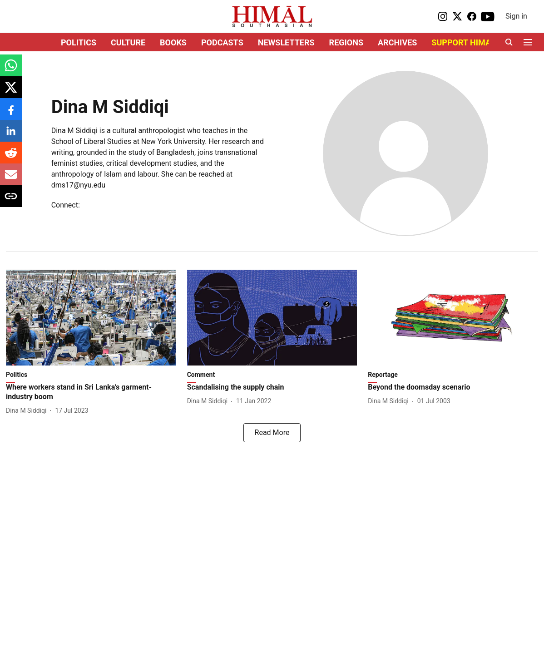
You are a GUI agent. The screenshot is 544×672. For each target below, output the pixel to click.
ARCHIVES (397, 42)
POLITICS (78, 42)
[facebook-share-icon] (11, 113)
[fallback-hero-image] (91, 318)
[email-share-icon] (11, 179)
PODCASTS (222, 42)
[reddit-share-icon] (11, 157)
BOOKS (173, 42)
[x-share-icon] (11, 92)
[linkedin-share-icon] (11, 135)
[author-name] (28, 410)
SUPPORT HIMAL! (464, 42)
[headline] (91, 392)
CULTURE (128, 42)
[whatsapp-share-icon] (11, 70)
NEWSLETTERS (286, 42)
